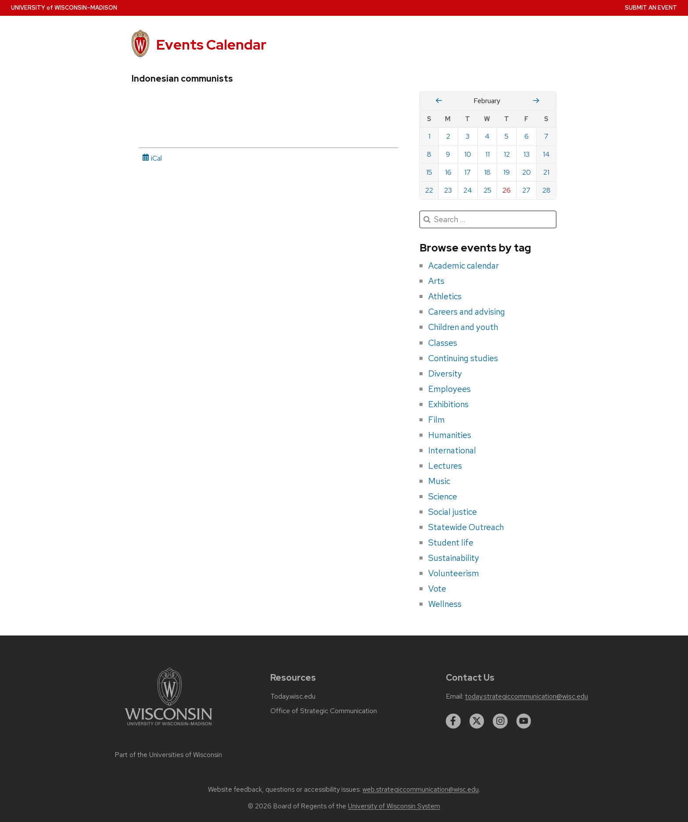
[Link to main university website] (168, 727)
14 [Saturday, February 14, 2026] (546, 154)
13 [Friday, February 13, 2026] (526, 154)
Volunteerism (453, 573)
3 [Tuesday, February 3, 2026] (467, 136)
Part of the (168, 754)
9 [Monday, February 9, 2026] (448, 154)
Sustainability (453, 558)
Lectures (445, 465)
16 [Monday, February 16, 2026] (448, 172)
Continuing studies (463, 358)
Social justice (452, 511)
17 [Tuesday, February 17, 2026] (467, 172)
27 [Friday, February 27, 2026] (526, 190)
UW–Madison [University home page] (64, 7)
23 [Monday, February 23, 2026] (448, 190)
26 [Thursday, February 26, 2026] (506, 190)
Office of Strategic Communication (323, 711)
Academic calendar (463, 265)
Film (436, 419)
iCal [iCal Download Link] (152, 158)
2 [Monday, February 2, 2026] (448, 136)
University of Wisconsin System (394, 806)
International (452, 450)
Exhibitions (448, 404)
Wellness (445, 604)
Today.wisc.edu (292, 696)
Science (442, 496)
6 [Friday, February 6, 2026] (526, 136)
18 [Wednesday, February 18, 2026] (487, 172)
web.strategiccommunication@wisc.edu (420, 789)
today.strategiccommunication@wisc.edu (526, 696)
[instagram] (500, 721)
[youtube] (523, 721)
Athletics (445, 296)
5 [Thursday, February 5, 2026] (507, 136)
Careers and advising (466, 311)
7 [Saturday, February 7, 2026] (546, 136)
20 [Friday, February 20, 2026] (526, 172)
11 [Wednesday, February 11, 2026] (487, 154)
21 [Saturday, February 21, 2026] (546, 172)
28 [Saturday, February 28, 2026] (546, 190)
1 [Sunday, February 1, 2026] (429, 136)
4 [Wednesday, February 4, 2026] (487, 136)
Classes (442, 342)
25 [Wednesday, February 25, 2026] (487, 190)
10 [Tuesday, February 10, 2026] (467, 154)
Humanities (449, 435)
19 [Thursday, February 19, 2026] (506, 172)
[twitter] (476, 721)
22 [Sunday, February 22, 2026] (429, 190)
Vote (437, 588)
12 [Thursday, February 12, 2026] (507, 154)
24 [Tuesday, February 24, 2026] (467, 190)
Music (439, 481)
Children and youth (463, 327)
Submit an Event (651, 7)
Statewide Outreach (466, 527)
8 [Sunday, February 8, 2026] (429, 154)
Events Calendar (211, 44)
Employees (449, 389)
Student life (450, 542)
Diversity (445, 373)
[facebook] (453, 721)
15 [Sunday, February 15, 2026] (429, 172)
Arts (436, 281)
